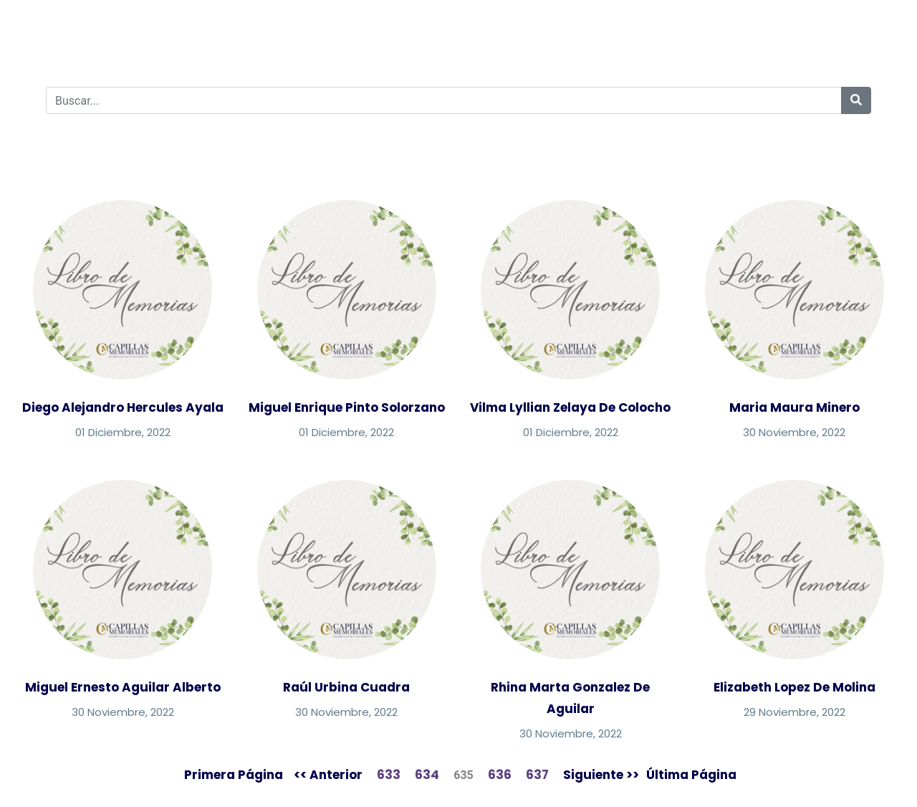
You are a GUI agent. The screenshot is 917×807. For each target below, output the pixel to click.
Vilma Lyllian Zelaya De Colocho (570, 407)
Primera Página (233, 774)
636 (500, 774)
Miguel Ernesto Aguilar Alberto (123, 687)
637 (537, 774)
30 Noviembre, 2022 (794, 432)
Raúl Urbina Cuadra (346, 687)
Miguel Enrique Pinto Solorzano (347, 407)
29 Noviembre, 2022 (794, 711)
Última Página (691, 774)
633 (388, 774)
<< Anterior (328, 774)
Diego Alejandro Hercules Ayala (123, 407)
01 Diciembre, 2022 (123, 432)
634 (427, 774)
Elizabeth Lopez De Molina (794, 687)
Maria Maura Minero (794, 407)
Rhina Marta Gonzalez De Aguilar (570, 698)
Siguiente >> (601, 774)
